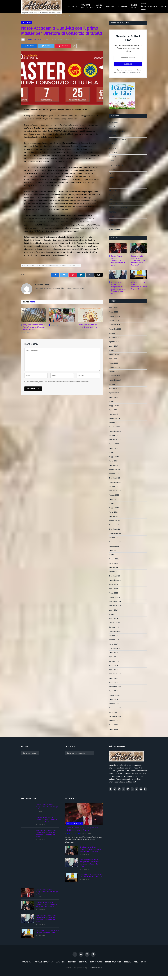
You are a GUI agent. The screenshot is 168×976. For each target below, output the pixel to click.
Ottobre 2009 (114, 704)
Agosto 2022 (114, 495)
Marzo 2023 (113, 465)
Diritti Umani (113, 144)
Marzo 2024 (113, 414)
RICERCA (153, 6)
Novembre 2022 (115, 482)
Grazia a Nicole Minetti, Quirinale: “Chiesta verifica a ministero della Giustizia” (138, 260)
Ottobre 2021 (114, 537)
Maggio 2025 (114, 354)
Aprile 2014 (113, 669)
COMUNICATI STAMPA (117, 131)
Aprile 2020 (113, 589)
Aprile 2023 (113, 461)
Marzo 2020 (113, 593)
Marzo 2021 (113, 567)
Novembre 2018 (115, 631)
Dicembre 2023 (114, 427)
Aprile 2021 (113, 563)
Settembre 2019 (115, 606)
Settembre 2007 (115, 708)
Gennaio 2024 (114, 423)
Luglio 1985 (113, 729)
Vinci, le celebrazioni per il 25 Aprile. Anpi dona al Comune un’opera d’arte (34, 327)
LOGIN (143, 962)
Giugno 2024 (113, 401)
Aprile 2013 (113, 682)
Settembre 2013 (115, 674)
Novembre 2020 (115, 580)
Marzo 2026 (113, 312)
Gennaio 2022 (114, 525)
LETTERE (112, 178)
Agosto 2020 (114, 584)
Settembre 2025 (115, 337)
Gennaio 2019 (114, 627)
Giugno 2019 (113, 614)
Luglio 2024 (113, 397)
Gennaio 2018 (114, 640)
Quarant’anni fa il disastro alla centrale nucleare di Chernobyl (139, 285)
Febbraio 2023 (114, 469)
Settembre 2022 (115, 491)
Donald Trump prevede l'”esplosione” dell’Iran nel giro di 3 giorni (118, 260)
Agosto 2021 (114, 546)
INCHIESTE (113, 169)
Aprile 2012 (113, 691)
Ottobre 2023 (114, 435)
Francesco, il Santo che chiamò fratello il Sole (88, 326)
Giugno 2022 (113, 503)
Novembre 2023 (115, 431)
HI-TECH (112, 161)
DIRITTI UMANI (134, 6)
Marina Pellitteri (34, 39)
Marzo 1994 (113, 725)
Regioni (112, 216)
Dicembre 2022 (114, 478)
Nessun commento (63, 39)
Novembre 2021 (115, 533)
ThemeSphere (97, 968)
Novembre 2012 (115, 687)
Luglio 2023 (113, 448)
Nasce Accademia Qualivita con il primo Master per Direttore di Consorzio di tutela (51, 265)
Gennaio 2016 (114, 661)
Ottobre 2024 (114, 384)
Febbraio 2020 (114, 597)
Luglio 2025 (113, 346)
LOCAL (111, 186)
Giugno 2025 (113, 350)
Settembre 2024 (115, 388)
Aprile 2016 (113, 657)
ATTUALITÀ (72, 6)
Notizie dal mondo (143, 6)
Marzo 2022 (113, 516)
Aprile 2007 (113, 712)
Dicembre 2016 (114, 648)
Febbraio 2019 (114, 623)
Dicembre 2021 (114, 529)
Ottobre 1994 (114, 721)
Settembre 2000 (115, 716)
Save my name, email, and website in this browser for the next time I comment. (58, 382)
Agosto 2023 (114, 444)
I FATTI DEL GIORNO (116, 165)
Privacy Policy (129, 72)
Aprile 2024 (113, 410)
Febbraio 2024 (114, 418)
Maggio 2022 (114, 508)
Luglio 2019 (113, 610)
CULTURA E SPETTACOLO (86, 6)
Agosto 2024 (114, 393)
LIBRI (110, 182)
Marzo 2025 (113, 363)
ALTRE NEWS (99, 6)
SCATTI (111, 225)
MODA (111, 195)
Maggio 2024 (114, 406)
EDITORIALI (113, 156)
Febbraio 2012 (114, 695)
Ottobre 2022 (114, 486)
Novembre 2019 (115, 601)
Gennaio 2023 (114, 474)
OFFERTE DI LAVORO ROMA (119, 208)
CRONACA (112, 135)
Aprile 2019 (113, 618)
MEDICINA (110, 6)
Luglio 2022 (113, 499)
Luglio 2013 (113, 678)
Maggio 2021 (114, 559)
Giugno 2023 (113, 452)
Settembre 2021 (115, 542)
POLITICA (112, 212)
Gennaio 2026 (114, 320)
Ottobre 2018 (114, 635)
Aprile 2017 (113, 644)
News (111, 199)
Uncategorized (114, 229)
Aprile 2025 (113, 359)
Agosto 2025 (114, 342)
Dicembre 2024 (114, 376)
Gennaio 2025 (114, 371)
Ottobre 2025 (114, 333)
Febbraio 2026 (114, 316)
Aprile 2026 (113, 308)
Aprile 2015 (113, 665)
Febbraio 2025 (114, 367)
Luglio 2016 (113, 652)
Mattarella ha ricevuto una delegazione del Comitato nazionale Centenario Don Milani (118, 287)
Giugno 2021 (113, 554)
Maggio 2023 (114, 457)
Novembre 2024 (115, 380)
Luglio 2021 (113, 550)
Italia (111, 174)
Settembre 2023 (115, 440)
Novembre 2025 (115, 329)
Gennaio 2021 (114, 572)
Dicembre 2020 (114, 576)
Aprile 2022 (113, 512)
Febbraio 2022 (114, 520)
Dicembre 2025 (114, 325)
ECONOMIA (122, 6)
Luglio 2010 (113, 699)
